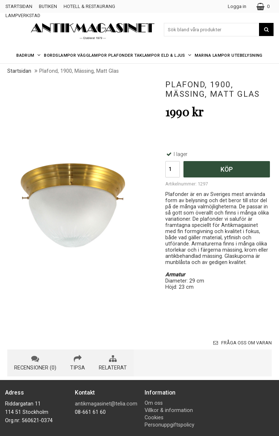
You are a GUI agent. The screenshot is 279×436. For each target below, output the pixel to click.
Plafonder (120, 55)
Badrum (29, 55)
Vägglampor (92, 55)
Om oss (154, 403)
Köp (227, 169)
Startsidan (18, 6)
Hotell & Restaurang (89, 6)
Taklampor (147, 55)
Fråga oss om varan (242, 342)
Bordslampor (60, 55)
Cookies (154, 418)
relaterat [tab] (113, 363)
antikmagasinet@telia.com (106, 404)
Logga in (237, 6)
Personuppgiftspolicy (169, 425)
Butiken (48, 6)
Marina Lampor (212, 55)
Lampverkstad (22, 15)
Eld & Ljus (177, 55)
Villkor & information (169, 410)
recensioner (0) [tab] (35, 363)
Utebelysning (247, 55)
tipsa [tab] (77, 363)
